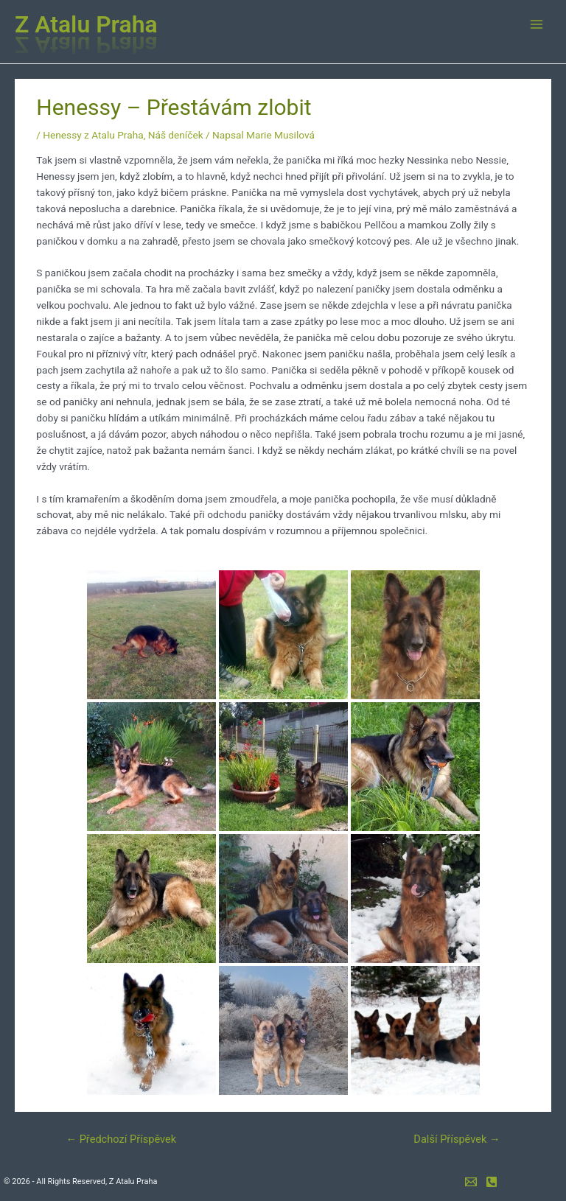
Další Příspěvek (456, 1139)
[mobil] (491, 1182)
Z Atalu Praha (86, 24)
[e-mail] (471, 1182)
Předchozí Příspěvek (121, 1139)
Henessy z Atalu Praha (93, 135)
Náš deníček (175, 135)
